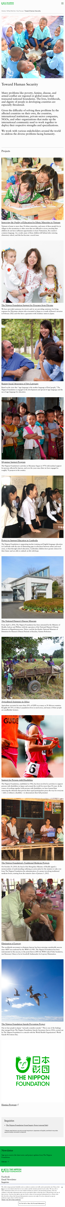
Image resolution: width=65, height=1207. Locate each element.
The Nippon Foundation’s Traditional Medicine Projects (25, 863)
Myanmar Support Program (13, 462)
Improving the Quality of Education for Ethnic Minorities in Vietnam (30, 223)
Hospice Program (10, 1105)
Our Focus (19, 11)
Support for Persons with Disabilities (17, 780)
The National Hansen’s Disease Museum (18, 621)
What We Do (11, 11)
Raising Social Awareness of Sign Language (19, 384)
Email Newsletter (8, 1180)
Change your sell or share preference (11, 1199)
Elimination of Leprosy (11, 944)
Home (3, 11)
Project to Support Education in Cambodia (19, 541)
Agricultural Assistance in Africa (15, 702)
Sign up (5, 1161)
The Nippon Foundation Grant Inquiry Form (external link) (27, 1125)
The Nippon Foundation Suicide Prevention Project (23, 1024)
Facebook (5, 1177)
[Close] (62, 1187)
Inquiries (5, 1182)
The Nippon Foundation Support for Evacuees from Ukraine (27, 305)
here (2, 1188)
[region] (32, 1195)
